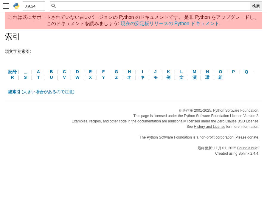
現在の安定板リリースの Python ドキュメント (170, 23)
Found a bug (247, 148)
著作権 (187, 110)
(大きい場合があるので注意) (41, 91)
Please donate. (247, 137)
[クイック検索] (153, 6)
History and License (209, 127)
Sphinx (243, 153)
